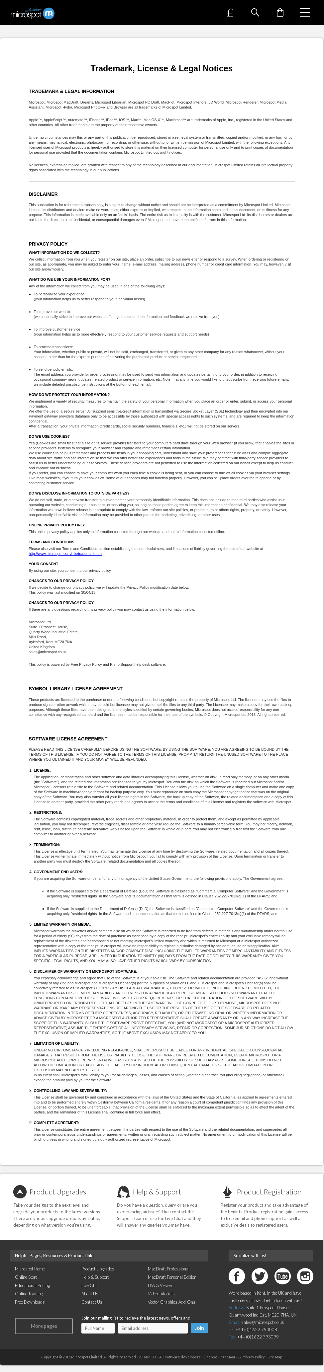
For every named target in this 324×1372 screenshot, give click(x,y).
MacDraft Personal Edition (172, 1277)
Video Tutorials (161, 1293)
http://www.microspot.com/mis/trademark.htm (65, 554)
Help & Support (157, 1191)
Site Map (275, 1357)
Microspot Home (30, 1268)
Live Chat (90, 1285)
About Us (89, 1293)
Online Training (29, 1293)
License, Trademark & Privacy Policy (234, 1357)
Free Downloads (30, 1302)
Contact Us (91, 1302)
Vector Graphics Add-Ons (171, 1302)
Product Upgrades (57, 1191)
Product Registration (269, 1191)
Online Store (26, 1277)
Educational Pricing (32, 1285)
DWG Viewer (160, 1285)
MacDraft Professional (168, 1268)
